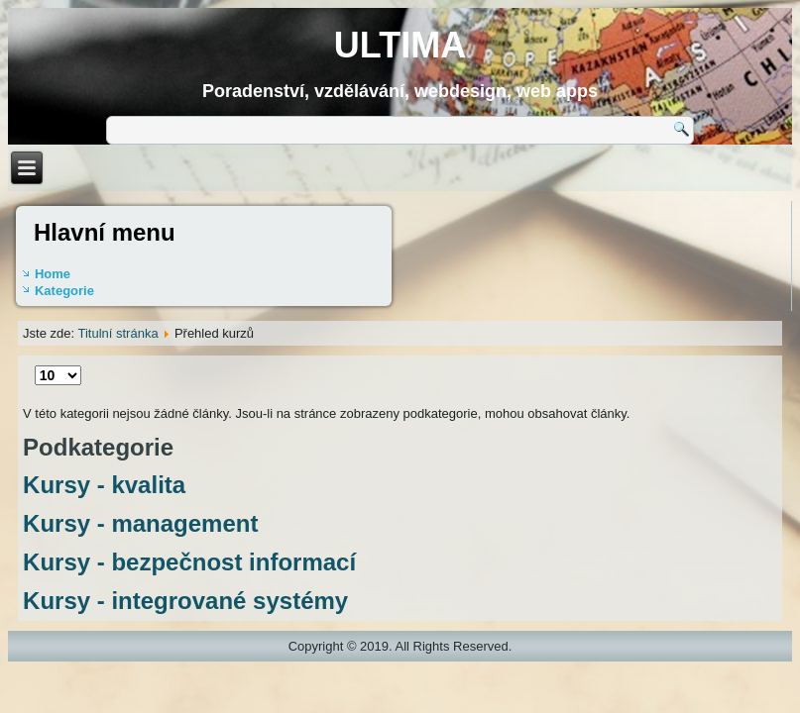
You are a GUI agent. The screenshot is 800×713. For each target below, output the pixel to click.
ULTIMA (400, 45)
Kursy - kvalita (104, 484)
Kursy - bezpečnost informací (189, 562)
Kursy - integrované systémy (185, 600)
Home (52, 273)
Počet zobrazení (35, 365)
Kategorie (64, 290)
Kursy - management (140, 523)
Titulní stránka (117, 333)
